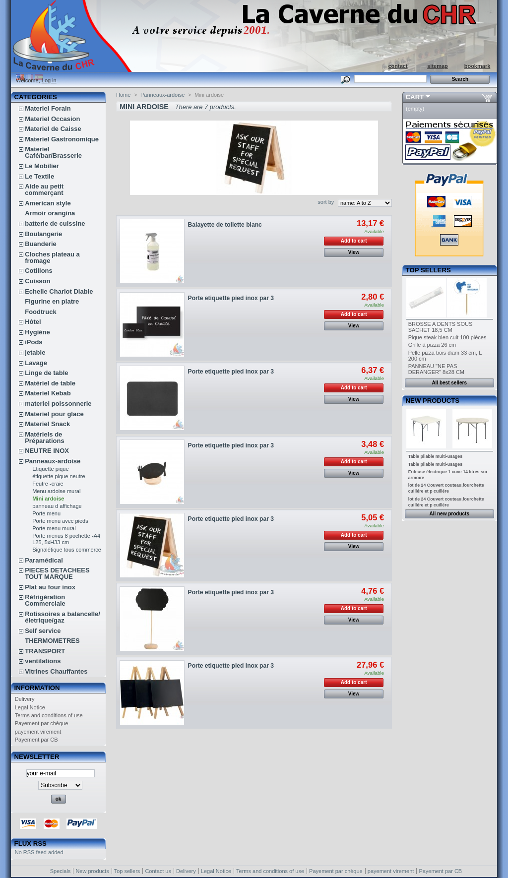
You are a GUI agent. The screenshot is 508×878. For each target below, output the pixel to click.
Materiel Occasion (52, 119)
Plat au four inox (50, 587)
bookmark (477, 66)
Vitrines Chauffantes (56, 671)
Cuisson (37, 281)
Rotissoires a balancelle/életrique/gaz (62, 617)
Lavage (36, 363)
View (354, 252)
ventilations (43, 661)
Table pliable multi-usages (435, 456)
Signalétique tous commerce (66, 550)
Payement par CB (36, 740)
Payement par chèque (41, 723)
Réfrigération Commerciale (45, 600)
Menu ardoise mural (56, 491)
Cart (415, 97)
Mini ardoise (48, 499)
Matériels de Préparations (44, 437)
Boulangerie (43, 234)
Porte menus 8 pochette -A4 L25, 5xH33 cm (66, 539)
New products (432, 400)
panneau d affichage (57, 506)
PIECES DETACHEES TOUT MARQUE (57, 573)
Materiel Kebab (47, 393)
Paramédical (44, 560)
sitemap (437, 66)
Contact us (158, 871)
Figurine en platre (52, 301)
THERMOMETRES (52, 640)
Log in (49, 80)
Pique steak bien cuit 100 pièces (447, 337)
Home (123, 95)
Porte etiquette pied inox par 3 (231, 298)
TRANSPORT (45, 651)
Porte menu (46, 513)
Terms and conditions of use (49, 715)
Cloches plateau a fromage (52, 257)
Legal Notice (30, 707)
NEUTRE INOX (47, 450)
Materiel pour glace (54, 414)
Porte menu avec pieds (60, 521)
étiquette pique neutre (58, 476)
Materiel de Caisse (53, 128)
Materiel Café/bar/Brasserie (53, 152)
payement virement (38, 732)
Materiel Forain (47, 108)
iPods (33, 342)
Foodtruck (41, 311)
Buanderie (41, 244)
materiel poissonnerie (58, 403)
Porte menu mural (53, 528)
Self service (43, 630)
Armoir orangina (50, 213)
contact (397, 66)
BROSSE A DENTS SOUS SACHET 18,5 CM (440, 327)
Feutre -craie (47, 484)
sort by (326, 202)
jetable (35, 352)
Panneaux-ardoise (52, 461)
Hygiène (37, 332)
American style (48, 203)
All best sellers (449, 382)
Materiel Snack (47, 424)
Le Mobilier (42, 166)
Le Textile (39, 176)
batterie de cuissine (55, 223)
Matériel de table (50, 383)
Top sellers (428, 270)
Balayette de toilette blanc (225, 224)
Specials (60, 871)
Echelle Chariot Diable (59, 291)
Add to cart (354, 241)
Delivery (25, 699)
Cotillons (39, 270)
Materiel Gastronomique (62, 139)
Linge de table (46, 372)
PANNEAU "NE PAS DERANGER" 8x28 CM (436, 369)
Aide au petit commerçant (44, 189)
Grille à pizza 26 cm (432, 345)
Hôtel (33, 321)
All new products (449, 513)
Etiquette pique (50, 469)
